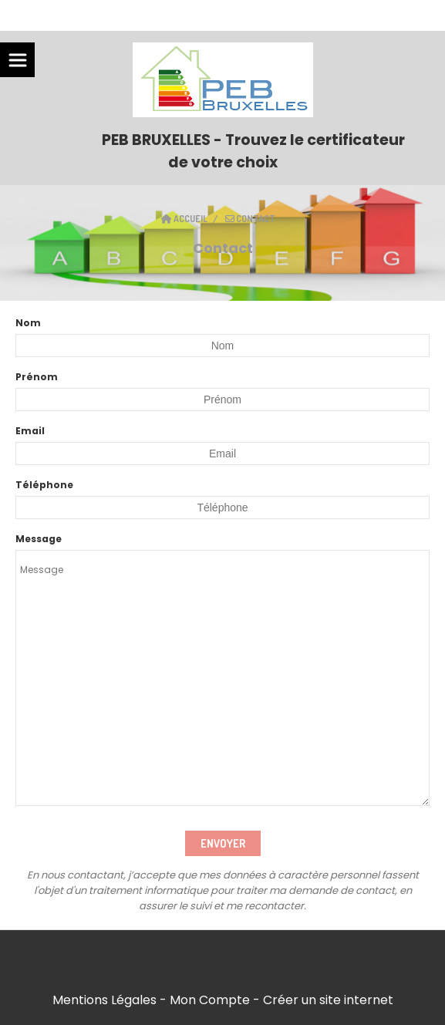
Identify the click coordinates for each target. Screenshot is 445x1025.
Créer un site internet (328, 1000)
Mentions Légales (104, 1000)
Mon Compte (210, 1000)
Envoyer (223, 843)
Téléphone (44, 484)
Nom (28, 322)
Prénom (36, 376)
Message (38, 538)
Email (30, 430)
